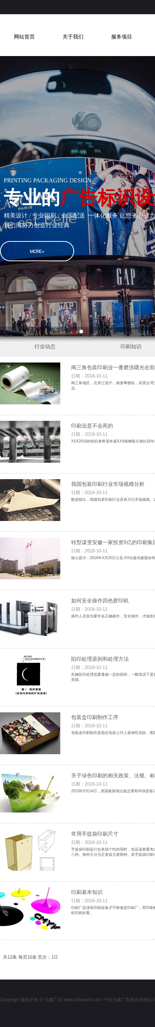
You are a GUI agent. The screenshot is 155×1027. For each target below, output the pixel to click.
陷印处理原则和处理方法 (100, 659)
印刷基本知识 (87, 892)
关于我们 (73, 37)
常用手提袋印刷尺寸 (94, 834)
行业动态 (44, 346)
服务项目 (121, 37)
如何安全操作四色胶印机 (100, 601)
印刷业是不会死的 (92, 426)
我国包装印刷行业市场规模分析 (108, 484)
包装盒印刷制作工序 (94, 717)
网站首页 (24, 37)
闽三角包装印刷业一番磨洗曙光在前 (113, 367)
